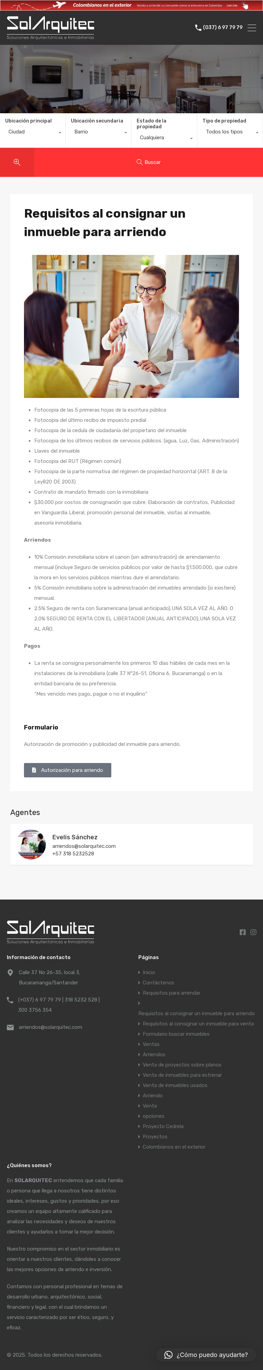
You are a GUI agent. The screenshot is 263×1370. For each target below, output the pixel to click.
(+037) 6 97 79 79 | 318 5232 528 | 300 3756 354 (59, 1005)
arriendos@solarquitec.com (84, 846)
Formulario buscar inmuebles (176, 1034)
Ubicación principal (28, 121)
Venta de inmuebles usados (175, 1085)
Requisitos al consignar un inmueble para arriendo (196, 1013)
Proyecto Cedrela (163, 1126)
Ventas (151, 1044)
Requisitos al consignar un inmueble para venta (198, 1024)
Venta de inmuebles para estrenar (182, 1075)
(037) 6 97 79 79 (222, 27)
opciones (153, 1116)
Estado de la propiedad (151, 124)
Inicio (149, 972)
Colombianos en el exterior (174, 1147)
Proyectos (155, 1137)
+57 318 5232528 (73, 854)
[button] (206, 1355)
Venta (150, 1106)
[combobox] (32, 133)
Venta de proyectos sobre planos (182, 1065)
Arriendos (154, 1054)
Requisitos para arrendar (171, 993)
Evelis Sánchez (75, 837)
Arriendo (153, 1096)
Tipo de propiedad (224, 121)
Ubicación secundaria (97, 121)
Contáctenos (158, 983)
